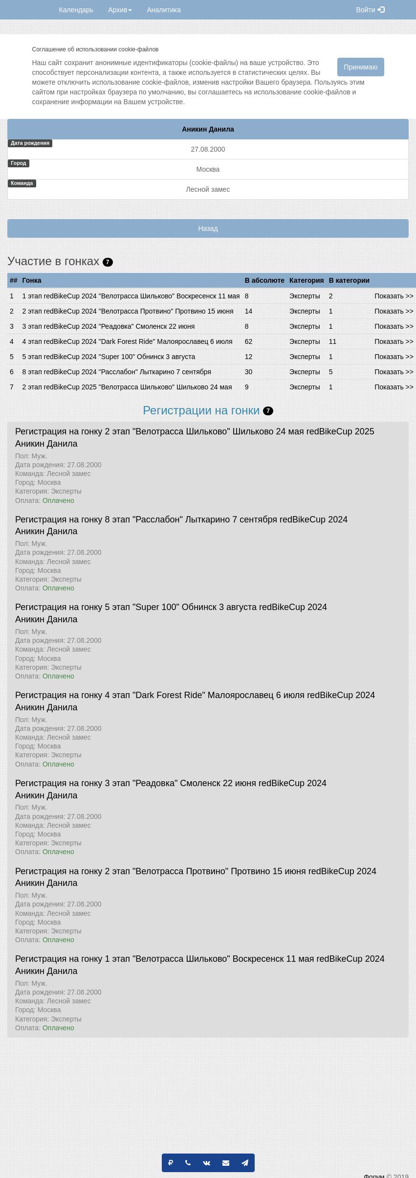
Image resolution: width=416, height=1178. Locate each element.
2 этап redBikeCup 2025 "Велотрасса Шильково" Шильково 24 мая (127, 387)
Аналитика (163, 10)
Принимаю (360, 67)
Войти (370, 10)
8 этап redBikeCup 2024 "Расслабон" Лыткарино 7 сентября (116, 372)
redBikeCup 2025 (340, 431)
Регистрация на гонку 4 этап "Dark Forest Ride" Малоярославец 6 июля (160, 695)
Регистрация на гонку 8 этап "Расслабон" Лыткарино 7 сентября (146, 519)
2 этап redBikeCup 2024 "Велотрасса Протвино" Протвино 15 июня (128, 311)
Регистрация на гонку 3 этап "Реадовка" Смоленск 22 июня (135, 783)
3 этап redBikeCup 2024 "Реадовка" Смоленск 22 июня (108, 326)
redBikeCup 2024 (314, 519)
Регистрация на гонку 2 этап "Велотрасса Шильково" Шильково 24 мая (159, 431)
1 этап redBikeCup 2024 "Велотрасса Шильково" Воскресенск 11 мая (131, 296)
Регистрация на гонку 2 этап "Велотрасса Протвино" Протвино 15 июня (160, 871)
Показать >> (394, 296)
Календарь (76, 10)
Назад (208, 228)
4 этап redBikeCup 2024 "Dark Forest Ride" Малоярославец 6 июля (127, 341)
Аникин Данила (46, 444)
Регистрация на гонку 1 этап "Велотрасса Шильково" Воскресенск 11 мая (164, 959)
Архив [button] (120, 10)
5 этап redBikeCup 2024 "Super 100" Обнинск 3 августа (109, 357)
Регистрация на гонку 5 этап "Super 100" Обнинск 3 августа (136, 607)
